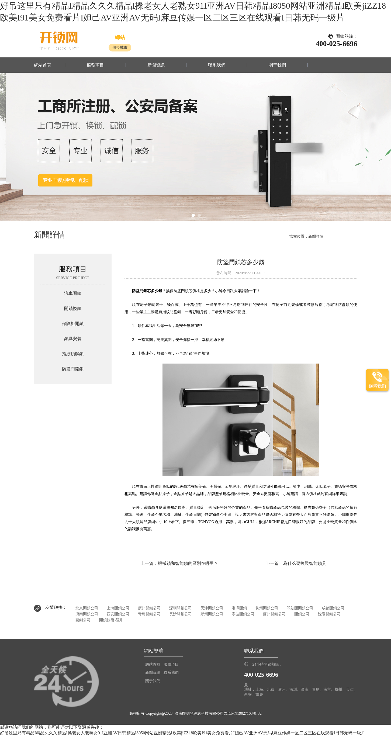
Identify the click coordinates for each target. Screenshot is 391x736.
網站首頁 (42, 65)
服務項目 (95, 65)
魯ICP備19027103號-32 (243, 713)
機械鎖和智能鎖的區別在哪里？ (188, 563)
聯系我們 (216, 65)
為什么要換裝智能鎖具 (304, 563)
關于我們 (277, 65)
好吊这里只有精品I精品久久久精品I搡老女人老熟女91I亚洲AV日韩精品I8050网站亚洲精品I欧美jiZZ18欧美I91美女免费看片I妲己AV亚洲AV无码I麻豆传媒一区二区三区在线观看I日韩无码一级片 (182, 733)
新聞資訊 (156, 65)
